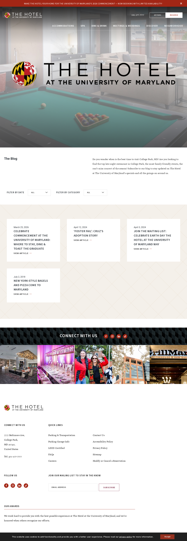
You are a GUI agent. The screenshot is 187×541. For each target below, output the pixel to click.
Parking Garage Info (58, 441)
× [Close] (181, 3)
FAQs (51, 454)
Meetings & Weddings (126, 26)
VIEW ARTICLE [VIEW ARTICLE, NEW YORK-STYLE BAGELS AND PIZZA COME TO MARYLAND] (21, 294)
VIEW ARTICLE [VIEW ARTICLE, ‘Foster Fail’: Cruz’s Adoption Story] (81, 240)
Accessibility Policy (103, 441)
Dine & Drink (99, 26)
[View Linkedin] (119, 336)
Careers (52, 460)
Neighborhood (173, 26)
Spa (83, 26)
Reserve (174, 15)
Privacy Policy (100, 448)
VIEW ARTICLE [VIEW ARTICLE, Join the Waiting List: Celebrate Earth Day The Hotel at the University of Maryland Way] (141, 249)
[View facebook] (106, 336)
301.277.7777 (138, 15)
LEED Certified (56, 448)
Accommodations (63, 26)
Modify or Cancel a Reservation (109, 460)
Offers (157, 15)
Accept (167, 536)
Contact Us (99, 435)
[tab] (96, 141)
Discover (152, 26)
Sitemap (97, 454)
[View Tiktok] (125, 336)
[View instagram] (112, 336)
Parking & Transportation (61, 435)
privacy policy (125, 537)
